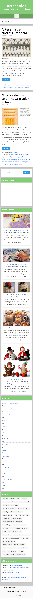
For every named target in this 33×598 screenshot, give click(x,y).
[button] (16, 16)
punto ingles (18, 159)
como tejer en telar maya (24, 156)
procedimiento (7, 535)
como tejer (4, 156)
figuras (19, 87)
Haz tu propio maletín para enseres (16, 230)
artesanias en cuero (20, 85)
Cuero (12, 84)
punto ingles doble (26, 159)
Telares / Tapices (14, 152)
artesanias (13, 85)
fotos (12, 157)
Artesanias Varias (7, 415)
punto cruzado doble (10, 159)
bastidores (26, 154)
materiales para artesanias (10, 525)
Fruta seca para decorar (16, 328)
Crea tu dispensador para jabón (16, 264)
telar (4, 551)
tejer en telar (11, 548)
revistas (25, 538)
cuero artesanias (8, 515)
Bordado (4, 421)
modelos (23, 525)
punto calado (16, 157)
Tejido (3, 474)
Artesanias (16, 6)
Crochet (4, 426)
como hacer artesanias (9, 508)
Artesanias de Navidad (9, 409)
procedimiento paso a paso (22, 535)
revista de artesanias (15, 538)
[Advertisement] (16, 194)
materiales (19, 522)
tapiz (6, 163)
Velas (3, 485)
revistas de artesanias (9, 541)
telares (21, 551)
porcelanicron (17, 531)
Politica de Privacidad (10, 587)
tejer (9, 163)
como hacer (14, 505)
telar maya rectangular (9, 164)
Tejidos (25, 548)
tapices (3, 163)
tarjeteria (22, 545)
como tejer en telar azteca (12, 156)
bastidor (12, 154)
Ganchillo (5, 438)
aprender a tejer (14, 498)
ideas (27, 515)
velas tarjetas (21, 554)
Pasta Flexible (6, 456)
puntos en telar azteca (16, 161)
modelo (23, 87)
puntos (9, 161)
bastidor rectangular (19, 154)
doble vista (4, 157)
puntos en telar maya (26, 161)
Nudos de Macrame (13, 572)
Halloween (5, 444)
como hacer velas (23, 508)
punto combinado (24, 157)
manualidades (7, 518)
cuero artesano (10, 87)
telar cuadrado (12, 551)
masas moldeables (8, 522)
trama (13, 554)
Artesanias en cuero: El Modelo (14, 31)
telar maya (6, 554)
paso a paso (6, 528)
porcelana (25, 528)
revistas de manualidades (10, 545)
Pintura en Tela (6, 462)
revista (5, 538)
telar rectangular (18, 164)
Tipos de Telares (16, 565)
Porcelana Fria (6, 468)
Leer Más (5, 80)
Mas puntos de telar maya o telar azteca (15, 98)
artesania (24, 498)
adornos (5, 498)
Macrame (5, 450)
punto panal (4, 161)
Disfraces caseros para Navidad (16, 379)
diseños (15, 87)
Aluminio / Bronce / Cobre (10, 403)
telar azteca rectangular (21, 163)
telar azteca (12, 163)
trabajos (27, 87)
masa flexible (17, 518)
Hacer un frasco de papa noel (16, 294)
